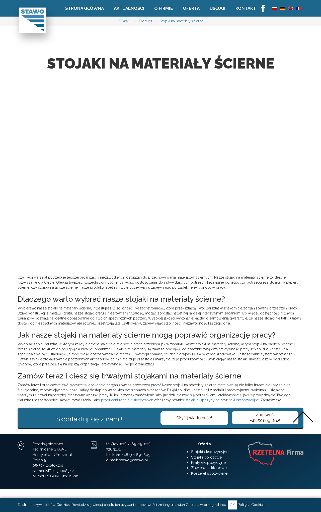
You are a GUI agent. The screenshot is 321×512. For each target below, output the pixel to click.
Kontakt (245, 8)
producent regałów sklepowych (127, 400)
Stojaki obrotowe (206, 457)
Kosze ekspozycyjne (209, 473)
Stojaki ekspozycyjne (209, 452)
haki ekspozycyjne (244, 400)
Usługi (217, 8)
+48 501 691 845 (136, 455)
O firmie (163, 8)
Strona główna (84, 8)
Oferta (191, 8)
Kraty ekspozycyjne (208, 462)
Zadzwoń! (265, 418)
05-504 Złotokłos (48, 465)
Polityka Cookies (251, 505)
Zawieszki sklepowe (209, 468)
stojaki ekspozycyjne (202, 400)
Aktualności (129, 8)
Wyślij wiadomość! (194, 417)
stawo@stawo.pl (133, 460)
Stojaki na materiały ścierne (181, 21)
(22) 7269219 (131, 444)
